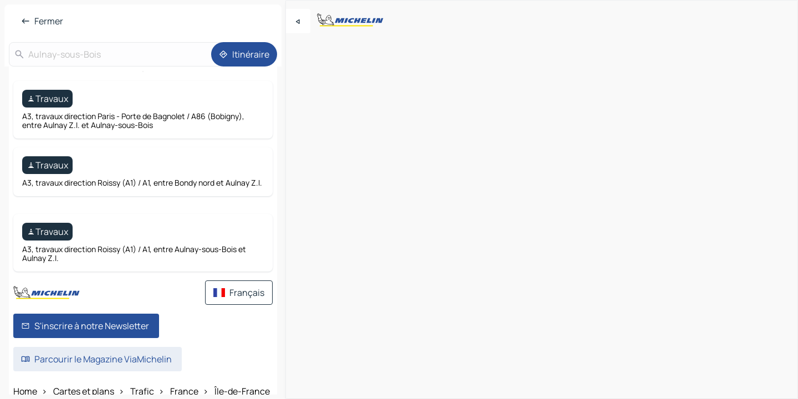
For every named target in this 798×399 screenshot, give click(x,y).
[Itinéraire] (244, 54)
